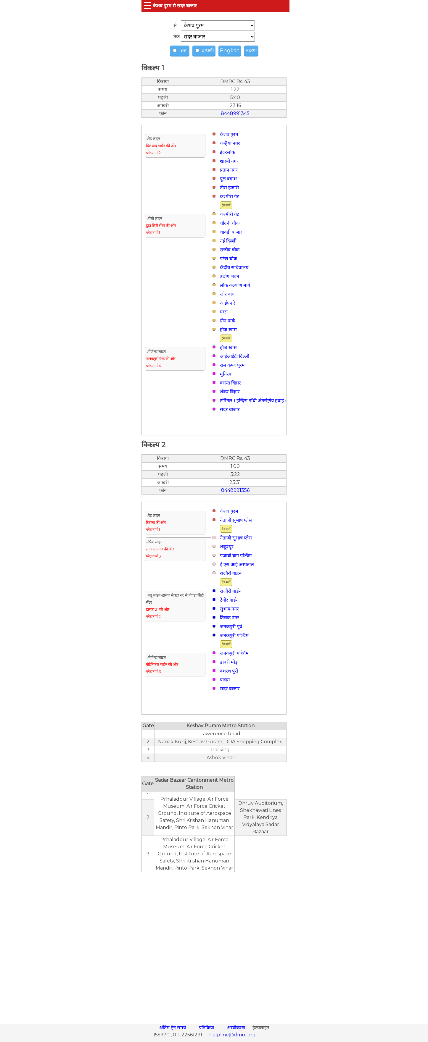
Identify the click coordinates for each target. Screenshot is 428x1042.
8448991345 (235, 113)
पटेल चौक (228, 258)
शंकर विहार (230, 392)
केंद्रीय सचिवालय (234, 267)
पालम (225, 680)
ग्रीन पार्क (227, 321)
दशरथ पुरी (229, 671)
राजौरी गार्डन (231, 573)
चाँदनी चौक (229, 223)
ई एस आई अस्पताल (237, 564)
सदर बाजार (230, 409)
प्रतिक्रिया (207, 1027)
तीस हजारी (229, 187)
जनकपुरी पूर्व (231, 626)
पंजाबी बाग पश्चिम (236, 555)
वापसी (204, 50)
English (230, 50)
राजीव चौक (229, 250)
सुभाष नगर (229, 609)
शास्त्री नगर (229, 161)
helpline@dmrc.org (232, 1035)
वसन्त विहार (230, 383)
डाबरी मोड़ (229, 662)
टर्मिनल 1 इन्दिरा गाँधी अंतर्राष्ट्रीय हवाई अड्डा (256, 400)
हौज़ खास (228, 329)
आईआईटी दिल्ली (234, 356)
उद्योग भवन (229, 276)
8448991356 (235, 490)
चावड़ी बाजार (231, 232)
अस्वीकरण (237, 1027)
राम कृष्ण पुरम (232, 365)
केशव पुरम (229, 134)
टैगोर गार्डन (229, 600)
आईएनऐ (227, 303)
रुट (180, 50)
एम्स (224, 312)
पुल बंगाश (228, 179)
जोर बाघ (227, 294)
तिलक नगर (229, 618)
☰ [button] (147, 6)
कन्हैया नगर (230, 143)
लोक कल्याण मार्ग (235, 285)
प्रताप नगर (229, 170)
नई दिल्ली (228, 241)
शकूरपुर (227, 547)
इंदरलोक (227, 152)
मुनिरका (227, 374)
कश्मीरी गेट (229, 196)
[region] (214, 945)
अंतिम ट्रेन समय (173, 1027)
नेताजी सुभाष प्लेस (236, 520)
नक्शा (251, 50)
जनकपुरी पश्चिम (234, 635)
